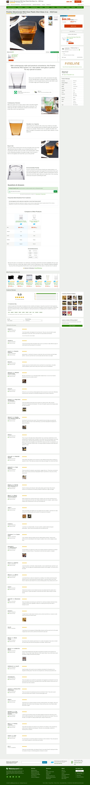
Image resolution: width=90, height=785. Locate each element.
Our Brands (64, 771)
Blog (47, 770)
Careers (63, 773)
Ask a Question (54, 52)
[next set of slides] (59, 281)
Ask (55, 191)
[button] (50, 18)
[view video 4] (80, 297)
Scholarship (64, 775)
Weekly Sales (48, 773)
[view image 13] (64, 313)
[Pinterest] (19, 777)
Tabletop (41, 7)
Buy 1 (63, 17)
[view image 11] (74, 308)
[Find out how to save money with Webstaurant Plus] (68, 39)
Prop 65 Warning (38, 268)
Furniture (53, 7)
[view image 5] (64, 303)
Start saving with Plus (58, 763)
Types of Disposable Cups (72, 74)
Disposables (47, 7)
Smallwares (27, 7)
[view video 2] (29, 516)
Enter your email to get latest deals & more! (12, 762)
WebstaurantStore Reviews (51, 777)
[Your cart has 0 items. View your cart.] (82, 4)
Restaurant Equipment (12, 7)
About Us (63, 770)
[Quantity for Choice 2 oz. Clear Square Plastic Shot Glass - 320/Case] (67, 43)
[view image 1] (64, 297)
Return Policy (64, 778)
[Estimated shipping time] (79, 49)
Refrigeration (20, 7)
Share (47, 52)
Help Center (79, 770)
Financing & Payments (66, 774)
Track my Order (79, 773)
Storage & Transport (60, 7)
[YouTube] (10, 777)
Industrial (73, 7)
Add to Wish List (72, 31)
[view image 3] (74, 297)
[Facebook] (13, 777)
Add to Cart (71, 43)
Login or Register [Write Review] (72, 325)
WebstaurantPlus (34, 770)
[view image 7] (74, 303)
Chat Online (78, 775)
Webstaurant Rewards (35, 771)
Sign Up (44, 762)
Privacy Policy (43, 194)
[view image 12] (80, 308)
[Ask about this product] (33, 191)
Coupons (47, 774)
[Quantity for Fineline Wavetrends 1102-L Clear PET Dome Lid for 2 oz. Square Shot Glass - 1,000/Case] (8, 60)
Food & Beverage (34, 7)
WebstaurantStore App (35, 773)
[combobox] (43, 4)
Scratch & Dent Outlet (50, 771)
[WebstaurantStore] (15, 769)
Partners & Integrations (35, 777)
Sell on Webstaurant (65, 777)
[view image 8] (80, 303)
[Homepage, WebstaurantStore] (16, 4)
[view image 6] (69, 303)
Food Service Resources (50, 775)
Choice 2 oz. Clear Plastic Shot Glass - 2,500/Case (34, 221)
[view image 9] (64, 308)
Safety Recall (48, 778)
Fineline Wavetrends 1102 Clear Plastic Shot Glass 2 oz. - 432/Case (21, 221)
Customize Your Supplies (35, 774)
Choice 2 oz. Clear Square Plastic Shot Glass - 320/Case (73, 38)
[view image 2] (69, 297)
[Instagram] (7, 777)
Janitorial (67, 7)
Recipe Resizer (34, 775)
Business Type (79, 7)
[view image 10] (69, 308)
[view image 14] (69, 313)
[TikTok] (16, 777)
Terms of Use (38, 194)
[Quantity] (63, 26)
